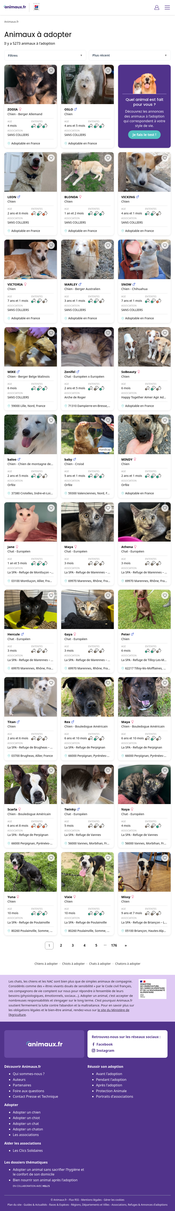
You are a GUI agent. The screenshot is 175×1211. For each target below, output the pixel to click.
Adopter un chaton (28, 1129)
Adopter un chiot (26, 1117)
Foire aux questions (28, 1091)
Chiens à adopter (46, 964)
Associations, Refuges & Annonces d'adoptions (139, 1205)
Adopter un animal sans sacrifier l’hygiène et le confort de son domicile (48, 1172)
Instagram (103, 1050)
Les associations (26, 1134)
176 (114, 945)
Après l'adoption (109, 1085)
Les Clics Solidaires (28, 1150)
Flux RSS (74, 1200)
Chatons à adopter (127, 964)
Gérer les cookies (114, 1200)
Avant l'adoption (109, 1073)
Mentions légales (91, 1200)
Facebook (102, 1044)
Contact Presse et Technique (35, 1096)
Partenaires (22, 1085)
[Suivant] (126, 945)
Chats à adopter (100, 964)
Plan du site (14, 1205)
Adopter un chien (27, 1112)
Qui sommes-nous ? (28, 1073)
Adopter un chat (26, 1123)
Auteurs (19, 1079)
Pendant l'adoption (111, 1079)
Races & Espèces (59, 1205)
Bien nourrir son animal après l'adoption (45, 1183)
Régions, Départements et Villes (90, 1205)
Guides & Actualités (35, 1205)
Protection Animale (111, 1091)
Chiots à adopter (73, 964)
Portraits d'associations (114, 1096)
